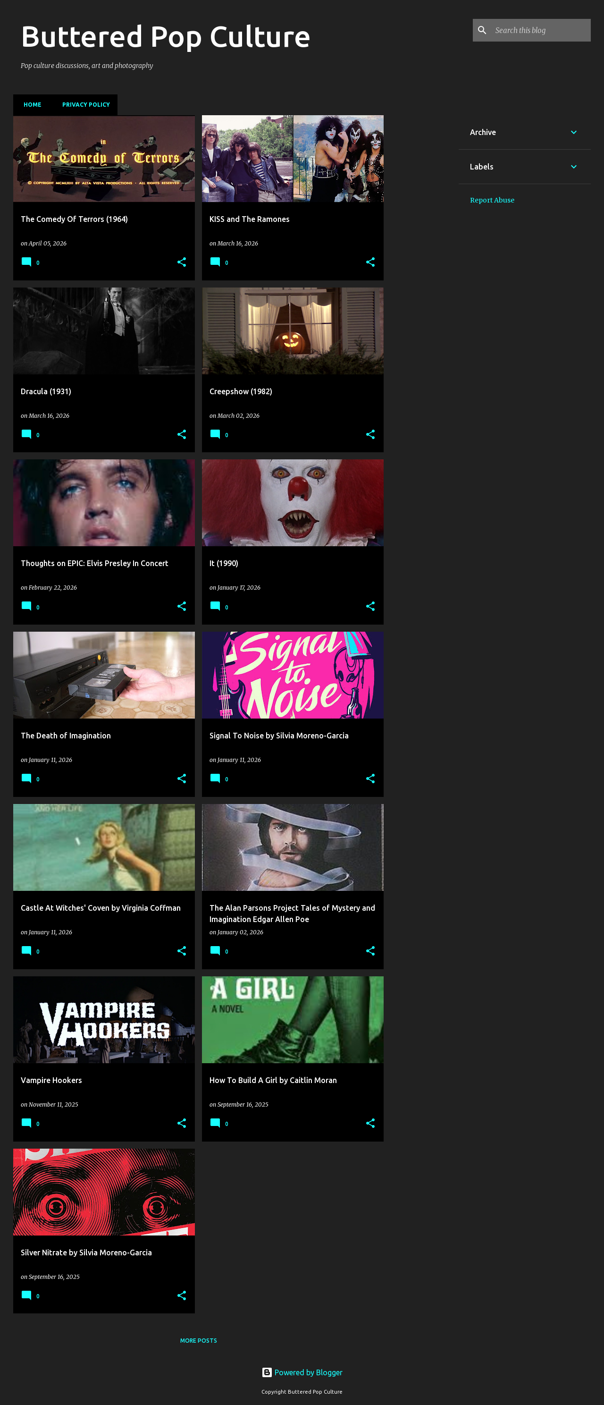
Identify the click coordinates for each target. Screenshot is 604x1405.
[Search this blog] (541, 30)
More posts (198, 1340)
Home (30, 105)
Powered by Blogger (302, 1372)
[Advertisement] (421, 256)
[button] (181, 262)
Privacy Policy (83, 105)
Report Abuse (492, 200)
